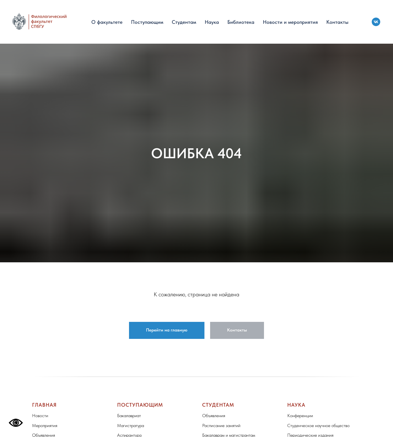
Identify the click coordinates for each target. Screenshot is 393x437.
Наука (212, 22)
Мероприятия (44, 425)
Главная (44, 405)
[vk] (376, 22)
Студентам (184, 22)
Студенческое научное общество (318, 425)
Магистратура (130, 425)
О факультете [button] (106, 22)
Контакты (337, 22)
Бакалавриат (129, 415)
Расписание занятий (221, 425)
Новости (40, 415)
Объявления (213, 415)
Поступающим (147, 22)
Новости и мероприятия (290, 22)
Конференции (300, 415)
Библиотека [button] (240, 22)
